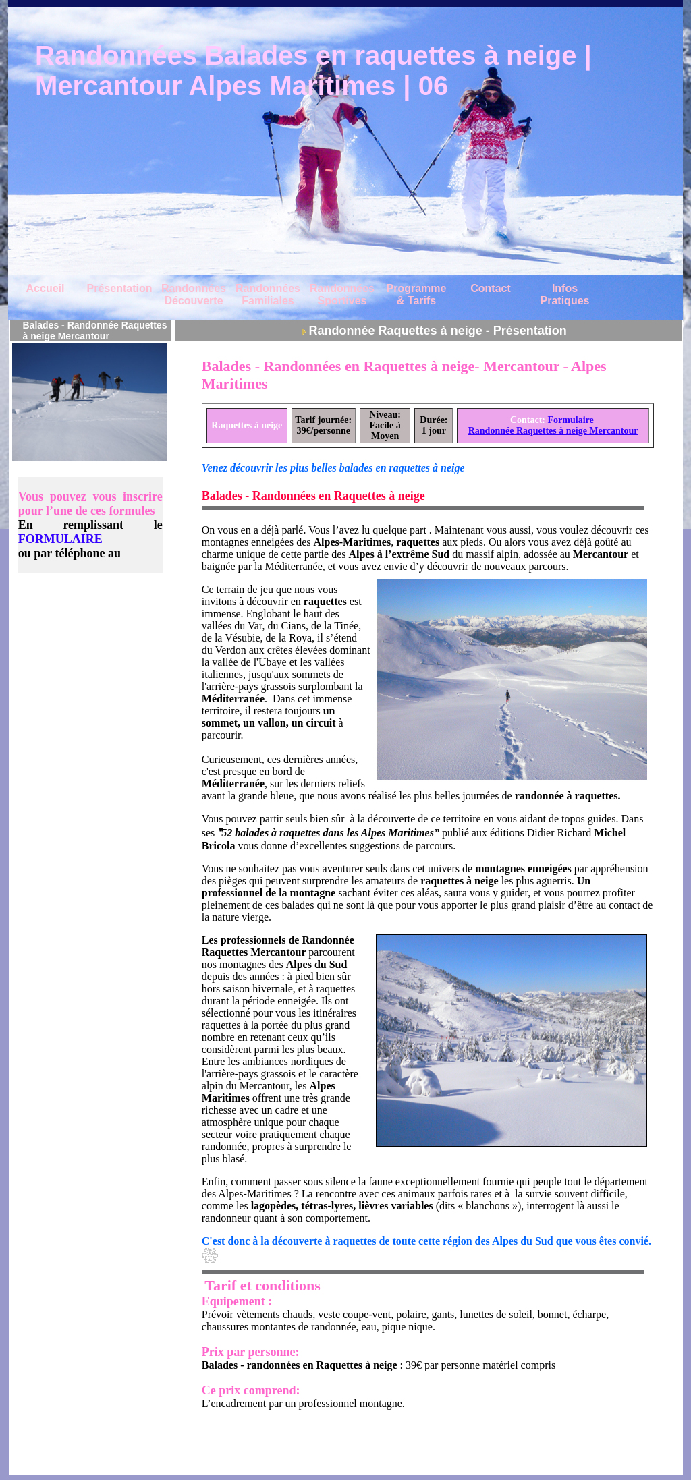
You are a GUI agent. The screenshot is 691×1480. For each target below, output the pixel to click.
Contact (490, 288)
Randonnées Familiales (268, 294)
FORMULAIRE (60, 539)
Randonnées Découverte (193, 294)
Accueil (45, 288)
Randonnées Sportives (342, 294)
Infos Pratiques (565, 294)
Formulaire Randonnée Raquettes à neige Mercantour (553, 425)
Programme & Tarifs (417, 294)
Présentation (120, 288)
